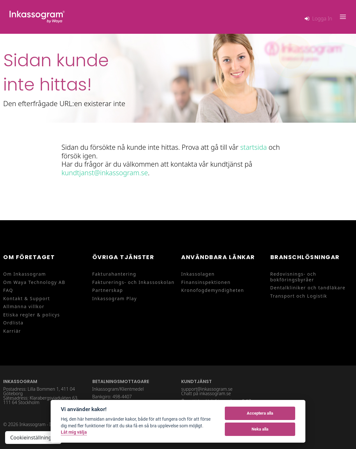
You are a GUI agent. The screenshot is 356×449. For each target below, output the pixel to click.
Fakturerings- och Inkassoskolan (133, 282)
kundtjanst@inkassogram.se (104, 172)
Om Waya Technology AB (34, 282)
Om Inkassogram (24, 274)
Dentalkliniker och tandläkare (307, 288)
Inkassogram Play (114, 298)
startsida (253, 147)
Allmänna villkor (24, 306)
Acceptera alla (260, 413)
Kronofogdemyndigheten (212, 290)
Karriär (12, 331)
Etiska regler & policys (31, 315)
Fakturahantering (114, 274)
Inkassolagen (198, 274)
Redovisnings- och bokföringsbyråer (293, 277)
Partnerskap (107, 290)
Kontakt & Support (26, 298)
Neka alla (260, 429)
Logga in (322, 18)
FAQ (8, 290)
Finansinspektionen (206, 282)
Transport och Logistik (298, 296)
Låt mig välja (74, 432)
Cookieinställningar (33, 437)
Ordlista (13, 323)
